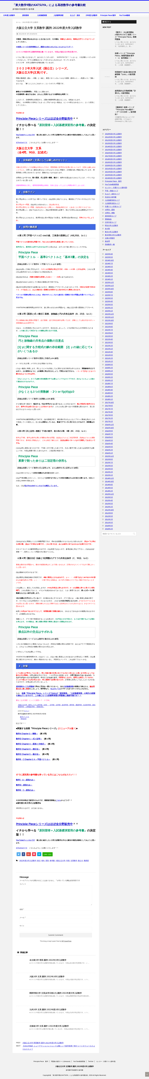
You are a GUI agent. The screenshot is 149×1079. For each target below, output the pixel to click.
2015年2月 (109, 472)
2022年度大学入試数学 (27, 861)
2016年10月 (109, 428)
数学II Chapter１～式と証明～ (29, 739)
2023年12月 (109, 282)
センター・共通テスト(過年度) (116, 188)
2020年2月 (109, 368)
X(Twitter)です (21, 142)
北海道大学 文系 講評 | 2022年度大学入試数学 (49, 1026)
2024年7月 (109, 263)
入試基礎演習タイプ (112, 200)
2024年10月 (109, 260)
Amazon (23, 719)
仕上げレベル (55, 689)
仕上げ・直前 (75, 15)
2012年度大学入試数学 (113, 140)
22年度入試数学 (9, 15)
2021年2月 (109, 358)
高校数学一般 (110, 244)
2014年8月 (109, 485)
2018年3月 (109, 393)
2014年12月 (109, 478)
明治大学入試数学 (111, 225)
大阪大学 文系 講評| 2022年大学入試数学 (46, 976)
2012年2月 (109, 519)
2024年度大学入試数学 (113, 178)
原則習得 (25, 15)
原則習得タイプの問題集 (25, 686)
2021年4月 (109, 352)
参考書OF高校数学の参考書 (74, 1070)
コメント (23, 884)
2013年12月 (109, 494)
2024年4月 (109, 270)
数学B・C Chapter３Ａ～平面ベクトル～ (33, 759)
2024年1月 (109, 279)
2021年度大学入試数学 (113, 169)
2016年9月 (109, 431)
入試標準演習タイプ (112, 203)
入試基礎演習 (42, 15)
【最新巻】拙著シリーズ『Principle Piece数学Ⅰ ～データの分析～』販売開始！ (125, 110)
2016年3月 (109, 447)
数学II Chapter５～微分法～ (28, 754)
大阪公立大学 (60, 861)
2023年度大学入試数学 (113, 175)
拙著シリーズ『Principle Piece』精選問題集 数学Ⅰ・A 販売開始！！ (125, 55)
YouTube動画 (124, 15)
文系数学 (74, 861)
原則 (47, 861)
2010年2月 (109, 529)
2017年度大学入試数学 (113, 156)
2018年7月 (109, 383)
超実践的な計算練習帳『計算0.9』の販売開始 (125, 92)
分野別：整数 (110, 213)
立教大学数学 (110, 238)
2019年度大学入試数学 (113, 162)
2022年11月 (109, 317)
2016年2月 (109, 450)
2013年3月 (109, 504)
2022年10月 (109, 320)
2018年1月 (109, 399)
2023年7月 (109, 295)
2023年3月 (109, 305)
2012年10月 (109, 510)
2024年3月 (109, 273)
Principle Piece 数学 (108, 15)
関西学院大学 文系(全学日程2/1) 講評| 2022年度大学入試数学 (55, 993)
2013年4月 (109, 500)
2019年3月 (109, 374)
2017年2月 (109, 418)
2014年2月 (109, 491)
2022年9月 (109, 323)
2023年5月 (109, 298)
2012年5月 (109, 516)
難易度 (86, 861)
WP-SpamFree (66, 941)
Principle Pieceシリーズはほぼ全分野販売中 (44, 118)
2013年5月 (109, 497)
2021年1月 (109, 361)
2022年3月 (109, 342)
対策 (68, 861)
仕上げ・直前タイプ (112, 194)
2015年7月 (109, 462)
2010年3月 (109, 526)
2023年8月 (109, 292)
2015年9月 (109, 459)
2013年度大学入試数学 (113, 143)
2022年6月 (109, 333)
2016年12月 (109, 425)
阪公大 (80, 861)
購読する (107, 22)
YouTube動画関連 (112, 184)
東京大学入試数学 (111, 232)
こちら (58, 800)
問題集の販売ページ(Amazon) (60, 1061)
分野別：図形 (110, 210)
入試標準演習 (58, 15)
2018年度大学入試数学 (113, 159)
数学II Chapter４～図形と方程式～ (31, 744)
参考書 (52, 861)
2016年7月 (109, 434)
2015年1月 (109, 475)
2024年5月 (109, 267)
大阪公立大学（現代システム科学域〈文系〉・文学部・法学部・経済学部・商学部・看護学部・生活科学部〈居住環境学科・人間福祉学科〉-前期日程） (56, 706)
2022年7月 (109, 330)
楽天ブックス (24, 717)
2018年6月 (109, 387)
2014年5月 (109, 488)
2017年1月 (109, 421)
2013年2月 (109, 507)
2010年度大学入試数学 (113, 134)
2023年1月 (109, 311)
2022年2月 (109, 346)
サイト (22, 926)
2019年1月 (109, 380)
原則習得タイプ (110, 216)
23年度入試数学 (91, 15)
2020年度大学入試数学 (113, 165)
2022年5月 (109, 336)
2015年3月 (109, 469)
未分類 (107, 229)
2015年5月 (109, 466)
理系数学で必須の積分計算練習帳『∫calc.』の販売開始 (125, 74)
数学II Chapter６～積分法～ (28, 749)
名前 (22, 909)
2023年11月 (109, 286)
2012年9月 (109, 513)
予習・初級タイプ (111, 191)
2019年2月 (109, 377)
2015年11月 (109, 456)
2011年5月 (109, 522)
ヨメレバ (26, 711)
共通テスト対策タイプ (113, 206)
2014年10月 (109, 481)
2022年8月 (109, 327)
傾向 (43, 861)
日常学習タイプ (110, 222)
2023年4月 (109, 301)
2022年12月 (109, 314)
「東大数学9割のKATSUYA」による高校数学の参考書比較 (49, 5)
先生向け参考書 (110, 197)
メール (22, 917)
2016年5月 (109, 440)
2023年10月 (109, 289)
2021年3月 (109, 355)
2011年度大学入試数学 (113, 137)
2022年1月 (109, 349)
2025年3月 (109, 257)
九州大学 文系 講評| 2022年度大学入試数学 (47, 1009)
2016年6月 (109, 437)
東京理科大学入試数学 (113, 235)
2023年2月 (109, 308)
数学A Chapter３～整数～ (27, 733)
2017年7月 (109, 409)
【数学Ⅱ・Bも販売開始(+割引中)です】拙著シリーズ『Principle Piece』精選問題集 (125, 35)
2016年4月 (109, 444)
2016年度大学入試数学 (113, 153)
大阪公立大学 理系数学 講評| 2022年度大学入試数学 (43, 1043)
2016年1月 (109, 453)
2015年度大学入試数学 (113, 150)
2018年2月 (109, 396)
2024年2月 (109, 276)
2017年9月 (109, 406)
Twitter (90, 1061)
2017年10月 (109, 402)
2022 (38, 861)
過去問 (107, 241)
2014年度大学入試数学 (113, 146)
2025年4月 (109, 254)
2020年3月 (109, 365)
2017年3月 (109, 415)
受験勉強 (108, 219)
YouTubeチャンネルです (25, 135)
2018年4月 (109, 390)
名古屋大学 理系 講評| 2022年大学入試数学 (47, 960)
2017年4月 (109, 412)
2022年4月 (109, 339)
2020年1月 (109, 371)
